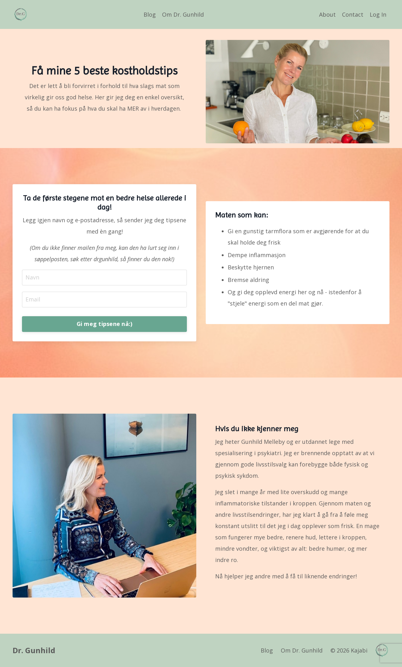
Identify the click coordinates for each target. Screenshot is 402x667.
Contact (352, 14)
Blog (150, 14)
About (327, 14)
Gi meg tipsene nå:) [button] (105, 324)
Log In (378, 14)
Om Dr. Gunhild (183, 14)
